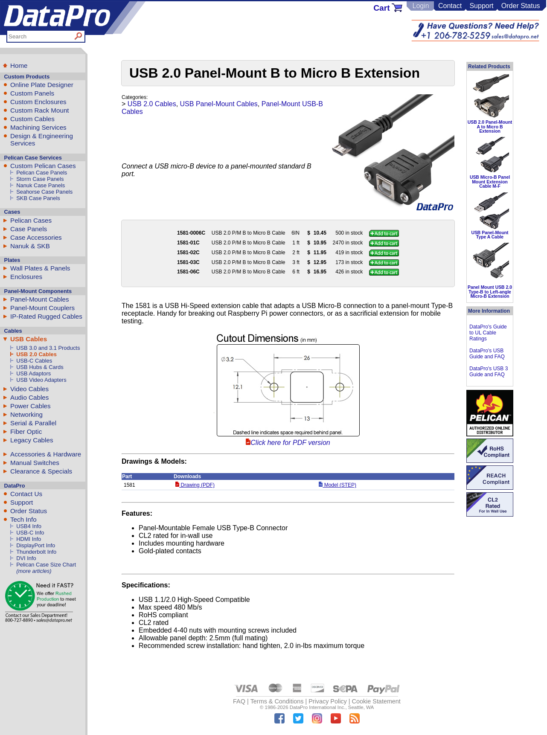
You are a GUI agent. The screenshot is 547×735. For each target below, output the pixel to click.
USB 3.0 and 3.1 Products (48, 348)
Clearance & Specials (41, 471)
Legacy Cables (31, 440)
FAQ (239, 701)
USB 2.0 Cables (36, 354)
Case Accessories (36, 237)
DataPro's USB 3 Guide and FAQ (488, 372)
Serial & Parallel (33, 423)
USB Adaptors (33, 373)
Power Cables (30, 406)
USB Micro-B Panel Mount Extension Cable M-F (490, 182)
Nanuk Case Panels (40, 185)
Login (420, 5)
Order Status (520, 5)
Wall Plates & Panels (40, 268)
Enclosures (26, 276)
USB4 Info (28, 526)
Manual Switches (34, 462)
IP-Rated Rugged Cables (46, 316)
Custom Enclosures (38, 101)
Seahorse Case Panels (44, 192)
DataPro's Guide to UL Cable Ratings (488, 333)
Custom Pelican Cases (43, 165)
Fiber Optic (26, 431)
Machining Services (38, 127)
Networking (26, 414)
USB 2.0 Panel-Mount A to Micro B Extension (490, 127)
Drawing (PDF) (195, 485)
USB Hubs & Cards (39, 367)
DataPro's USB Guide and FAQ (487, 354)
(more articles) (33, 571)
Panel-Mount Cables (39, 299)
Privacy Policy (327, 701)
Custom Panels (32, 93)
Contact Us (26, 493)
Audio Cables (29, 397)
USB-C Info (30, 532)
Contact (450, 5)
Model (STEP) (337, 485)
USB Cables (28, 339)
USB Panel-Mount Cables (219, 103)
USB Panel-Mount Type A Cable (489, 234)
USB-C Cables (34, 360)
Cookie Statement (376, 701)
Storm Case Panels (40, 179)
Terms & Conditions (277, 701)
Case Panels (28, 228)
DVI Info (26, 558)
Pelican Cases (31, 220)
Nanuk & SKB (30, 246)
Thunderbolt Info (36, 552)
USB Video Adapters (41, 380)
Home (19, 65)
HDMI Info (28, 539)
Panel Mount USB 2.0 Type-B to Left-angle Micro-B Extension (490, 292)
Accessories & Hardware (45, 454)
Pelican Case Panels (41, 172)
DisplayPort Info (35, 545)
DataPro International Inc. (318, 707)
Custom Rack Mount (39, 110)
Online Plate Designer (41, 84)
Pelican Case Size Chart (46, 564)
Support (481, 5)
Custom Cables (32, 118)
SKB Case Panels (38, 198)
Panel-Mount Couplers (42, 307)
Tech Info (23, 519)
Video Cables (29, 388)
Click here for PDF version (290, 442)
